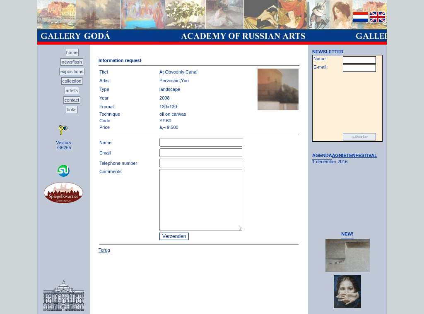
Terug (104, 249)
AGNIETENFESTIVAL (354, 155)
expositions (71, 71)
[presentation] (347, 102)
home (72, 52)
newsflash (72, 61)
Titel (103, 71)
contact (72, 100)
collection (72, 80)
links (71, 109)
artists (72, 90)
